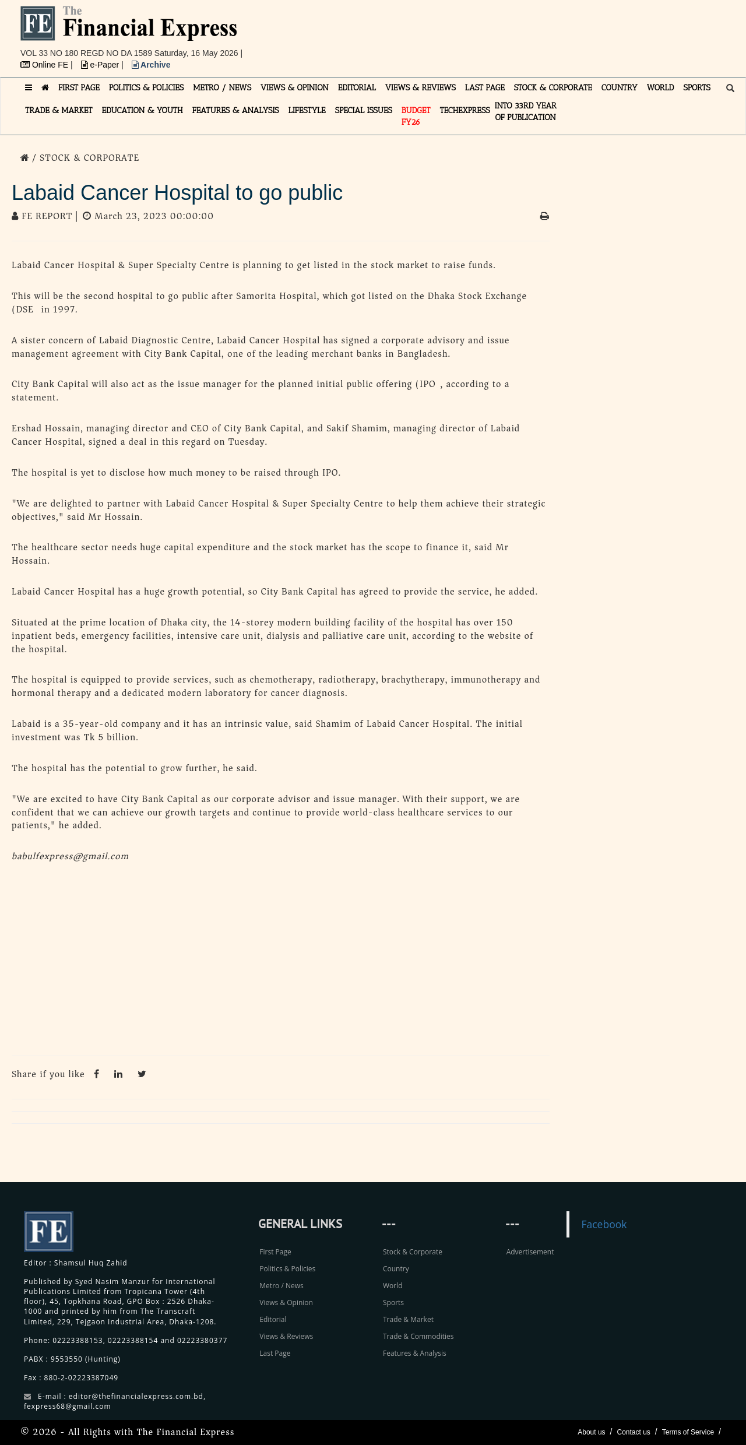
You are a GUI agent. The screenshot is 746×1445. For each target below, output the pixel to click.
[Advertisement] (534, 32)
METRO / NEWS (222, 88)
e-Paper (101, 64)
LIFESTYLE (307, 110)
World (393, 1286)
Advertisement (530, 1252)
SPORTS (696, 88)
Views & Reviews (286, 1336)
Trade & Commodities (418, 1336)
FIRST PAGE (79, 88)
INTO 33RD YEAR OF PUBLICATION (526, 111)
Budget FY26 (416, 116)
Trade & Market (408, 1319)
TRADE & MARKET (59, 110)
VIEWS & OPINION (295, 88)
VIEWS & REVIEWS (420, 88)
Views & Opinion (286, 1302)
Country (396, 1269)
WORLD (660, 88)
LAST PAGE (485, 88)
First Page (275, 1252)
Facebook (604, 1224)
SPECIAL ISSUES (363, 110)
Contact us (633, 1432)
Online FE (45, 64)
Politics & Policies (287, 1269)
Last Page (274, 1353)
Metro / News (281, 1286)
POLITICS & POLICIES (146, 88)
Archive (151, 64)
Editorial (272, 1319)
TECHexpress (464, 110)
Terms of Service (688, 1432)
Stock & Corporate (412, 1252)
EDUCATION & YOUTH (142, 110)
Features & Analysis (414, 1353)
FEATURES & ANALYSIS (235, 110)
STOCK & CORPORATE (553, 88)
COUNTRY (619, 88)
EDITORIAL (357, 88)
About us (591, 1432)
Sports (393, 1302)
